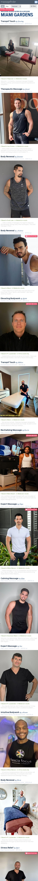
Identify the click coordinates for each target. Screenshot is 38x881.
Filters (33, 6)
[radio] (3, 6)
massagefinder (8, 2)
